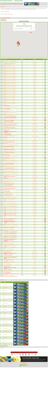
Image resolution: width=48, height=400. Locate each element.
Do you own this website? (19, 28)
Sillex (35, 133)
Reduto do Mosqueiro (7, 263)
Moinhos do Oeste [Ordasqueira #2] (9, 249)
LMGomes (34, 263)
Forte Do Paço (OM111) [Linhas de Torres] (10, 179)
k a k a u (35, 217)
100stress (5, 306)
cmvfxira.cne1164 (34, 117)
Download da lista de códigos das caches (8, 276)
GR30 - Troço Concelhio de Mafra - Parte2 (10, 204)
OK (31, 28)
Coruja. (35, 105)
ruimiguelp (34, 114)
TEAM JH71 (34, 185)
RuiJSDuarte (35, 62)
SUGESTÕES (7, 11)
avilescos (5, 312)
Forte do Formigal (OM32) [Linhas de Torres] (10, 173)
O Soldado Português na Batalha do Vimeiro (10, 256)
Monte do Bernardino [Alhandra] (8, 250)
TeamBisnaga (35, 120)
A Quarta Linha (6, 111)
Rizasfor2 (34, 107)
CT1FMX (5, 315)
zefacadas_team (34, 131)
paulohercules (35, 160)
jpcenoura (34, 243)
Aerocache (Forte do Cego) (8, 114)
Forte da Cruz (6, 143)
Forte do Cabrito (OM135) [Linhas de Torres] (10, 166)
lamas (35, 230)
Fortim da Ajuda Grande (7, 195)
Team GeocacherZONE (34, 136)
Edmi (34, 272)
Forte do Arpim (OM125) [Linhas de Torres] (10, 162)
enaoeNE (34, 191)
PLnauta (35, 269)
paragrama (34, 275)
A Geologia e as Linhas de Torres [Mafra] (10, 107)
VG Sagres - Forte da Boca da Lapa (9, 275)
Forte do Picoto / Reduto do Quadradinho (10, 60)
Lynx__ (35, 60)
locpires (35, 137)
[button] (17, 43)
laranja (35, 121)
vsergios (35, 156)
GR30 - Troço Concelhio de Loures (9, 201)
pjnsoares (5, 309)
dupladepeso (35, 143)
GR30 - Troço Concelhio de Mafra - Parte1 (10, 202)
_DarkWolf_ (34, 256)
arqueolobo (34, 195)
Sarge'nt (35, 227)
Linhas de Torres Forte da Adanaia (9, 243)
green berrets (35, 175)
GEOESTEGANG (34, 63)
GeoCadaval (5, 334)
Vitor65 (5, 340)
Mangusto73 (34, 189)
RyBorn (35, 220)
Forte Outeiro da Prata (7, 192)
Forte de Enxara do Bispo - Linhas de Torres (10, 156)
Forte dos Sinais (6, 189)
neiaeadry (34, 66)
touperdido (34, 218)
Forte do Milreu (6, 175)
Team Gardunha (6, 328)
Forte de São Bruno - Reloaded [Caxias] (10, 160)
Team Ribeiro (5, 287)
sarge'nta (34, 249)
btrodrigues (34, 273)
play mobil (34, 244)
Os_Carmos (34, 108)
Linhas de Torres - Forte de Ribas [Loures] (10, 234)
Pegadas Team (35, 178)
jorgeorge (34, 221)
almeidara (34, 111)
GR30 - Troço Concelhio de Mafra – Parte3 (10, 205)
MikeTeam (5, 284)
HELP (5, 217)
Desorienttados (35, 224)
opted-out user (17, 3)
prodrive (5, 290)
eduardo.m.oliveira (6, 331)
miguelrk (35, 250)
